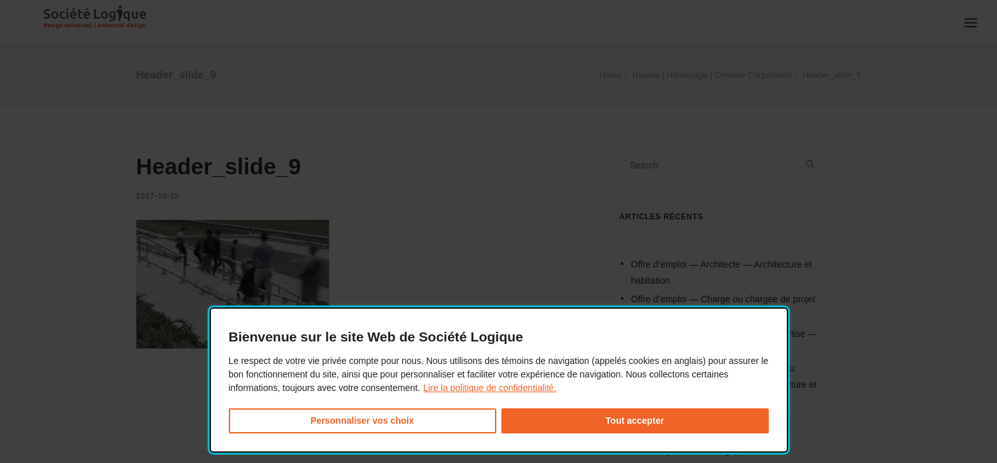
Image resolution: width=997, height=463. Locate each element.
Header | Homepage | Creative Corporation (712, 75)
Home (610, 75)
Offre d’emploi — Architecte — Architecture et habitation (721, 272)
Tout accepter (635, 420)
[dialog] (499, 380)
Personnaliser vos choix (362, 420)
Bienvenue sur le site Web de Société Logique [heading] (376, 336)
